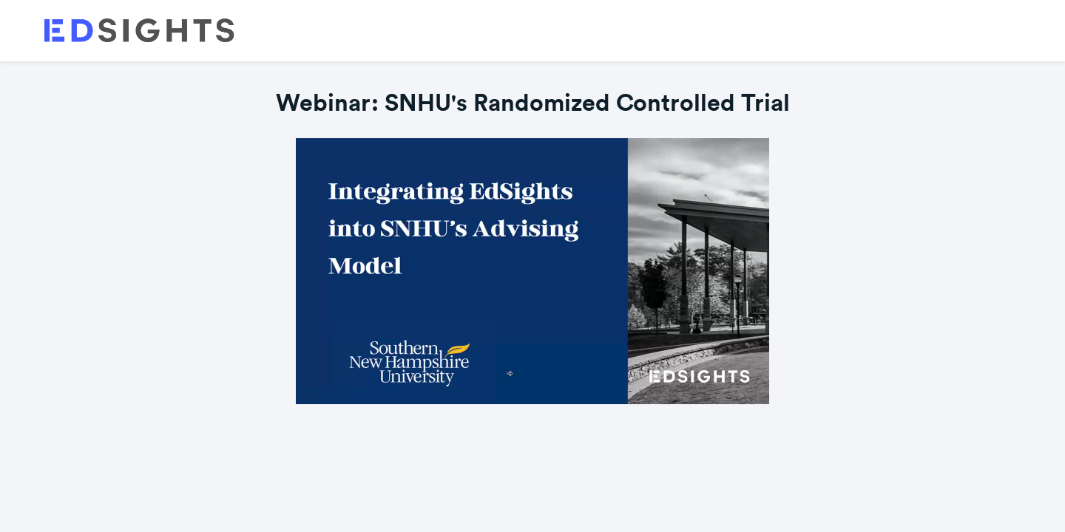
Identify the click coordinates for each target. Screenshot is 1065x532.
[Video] (532, 271)
